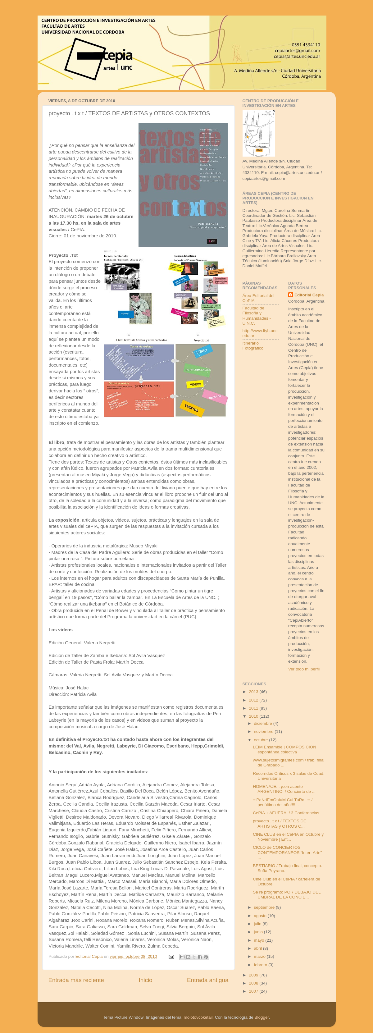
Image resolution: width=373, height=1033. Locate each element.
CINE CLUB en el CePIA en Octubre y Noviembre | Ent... (288, 837)
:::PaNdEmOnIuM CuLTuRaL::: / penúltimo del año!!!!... (282, 802)
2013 (254, 691)
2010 (254, 716)
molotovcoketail (198, 1017)
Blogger (262, 1017)
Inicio (145, 980)
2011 (254, 708)
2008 (254, 983)
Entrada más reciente (76, 980)
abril (258, 948)
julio (258, 923)
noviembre (264, 731)
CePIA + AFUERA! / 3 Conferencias (286, 813)
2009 (254, 975)
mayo (260, 940)
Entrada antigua (207, 980)
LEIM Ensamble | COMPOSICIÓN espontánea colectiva (284, 749)
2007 (254, 991)
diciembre (263, 723)
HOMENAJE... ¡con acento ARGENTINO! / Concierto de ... (284, 789)
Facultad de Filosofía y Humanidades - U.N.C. (257, 316)
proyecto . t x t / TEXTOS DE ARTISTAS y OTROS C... (279, 823)
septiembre (265, 907)
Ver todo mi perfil (304, 669)
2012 (254, 700)
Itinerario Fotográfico (253, 345)
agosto (261, 915)
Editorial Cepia (309, 295)
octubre (261, 740)
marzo (260, 956)
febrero (261, 964)
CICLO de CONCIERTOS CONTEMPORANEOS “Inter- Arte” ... (287, 852)
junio (259, 932)
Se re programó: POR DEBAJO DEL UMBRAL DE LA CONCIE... (287, 894)
